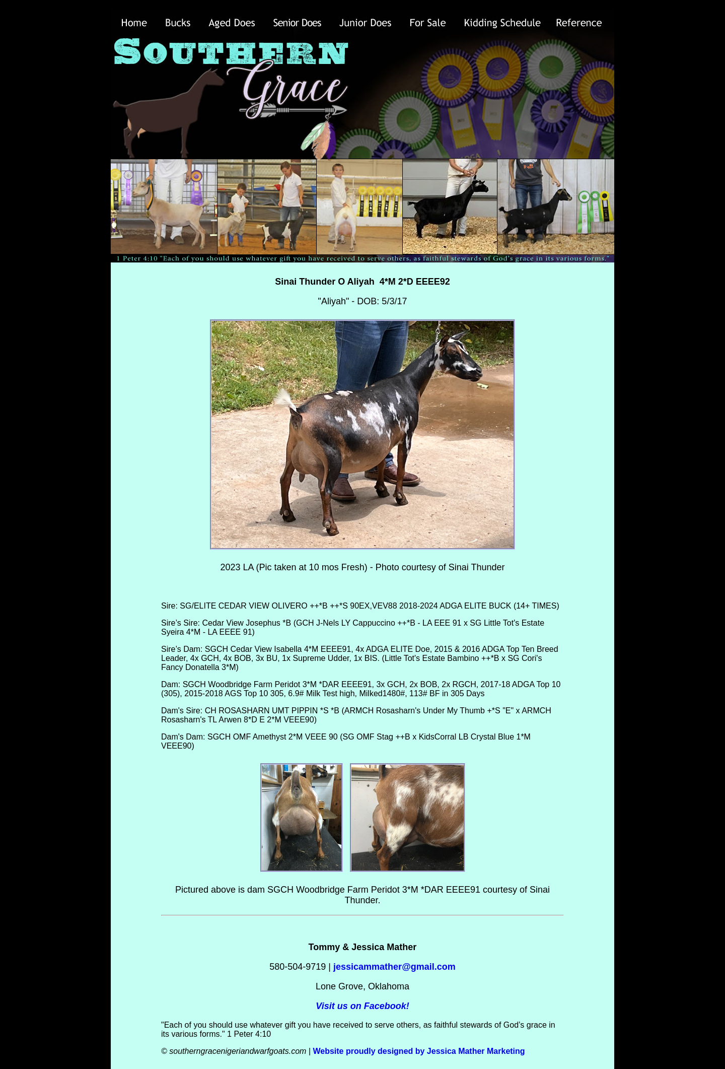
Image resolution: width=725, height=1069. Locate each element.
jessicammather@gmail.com (394, 967)
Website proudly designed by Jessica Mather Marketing (419, 1051)
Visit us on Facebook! (362, 1006)
